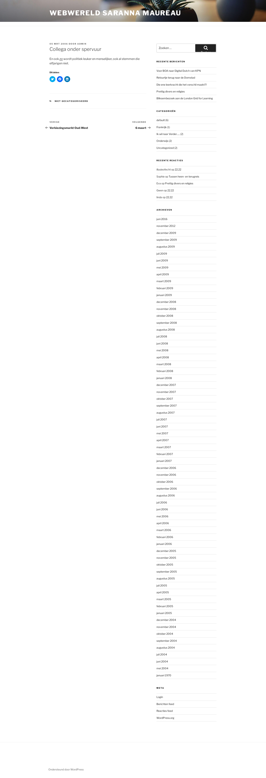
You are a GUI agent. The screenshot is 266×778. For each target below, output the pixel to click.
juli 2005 (161, 585)
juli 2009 (161, 253)
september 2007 (166, 405)
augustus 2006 (165, 495)
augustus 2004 (165, 647)
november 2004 (166, 626)
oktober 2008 (164, 315)
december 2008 (166, 301)
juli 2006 (161, 502)
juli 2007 (161, 419)
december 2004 (166, 619)
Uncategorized (165, 147)
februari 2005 (164, 606)
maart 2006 (163, 530)
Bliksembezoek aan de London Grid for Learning (184, 98)
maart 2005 (163, 599)
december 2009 (166, 232)
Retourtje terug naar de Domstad (175, 77)
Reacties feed (164, 710)
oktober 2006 (164, 481)
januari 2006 (164, 543)
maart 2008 (163, 364)
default (160, 120)
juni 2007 (162, 426)
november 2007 (166, 391)
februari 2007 (164, 454)
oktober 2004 (164, 633)
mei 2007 (162, 433)
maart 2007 (163, 447)
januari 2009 (164, 295)
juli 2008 (161, 336)
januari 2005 (164, 613)
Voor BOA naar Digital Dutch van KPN (178, 70)
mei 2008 (162, 350)
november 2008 (166, 308)
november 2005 (166, 557)
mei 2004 (162, 668)
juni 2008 (162, 343)
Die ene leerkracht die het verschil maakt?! (181, 84)
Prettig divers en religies (170, 91)
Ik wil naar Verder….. (168, 134)
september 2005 (166, 571)
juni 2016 (161, 219)
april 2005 (162, 592)
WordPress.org (165, 717)
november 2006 (166, 474)
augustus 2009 (165, 246)
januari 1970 (163, 675)
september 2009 (166, 239)
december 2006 (166, 467)
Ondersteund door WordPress (66, 769)
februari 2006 (164, 537)
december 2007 (166, 384)
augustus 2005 (165, 578)
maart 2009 (163, 281)
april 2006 (162, 523)
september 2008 (166, 322)
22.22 (178, 169)
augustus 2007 (165, 412)
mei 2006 (162, 516)
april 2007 (162, 440)
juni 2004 (162, 661)
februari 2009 (164, 288)
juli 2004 (161, 654)
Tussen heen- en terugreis (184, 176)
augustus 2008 (165, 329)
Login (159, 696)
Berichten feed (165, 704)
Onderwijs (162, 140)
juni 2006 (162, 509)
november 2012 (165, 225)
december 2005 (166, 550)
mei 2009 (162, 267)
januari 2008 (164, 378)
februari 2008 (164, 371)
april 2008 (162, 357)
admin (81, 44)
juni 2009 (162, 260)
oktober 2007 (164, 398)
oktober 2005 (164, 564)
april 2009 (162, 274)
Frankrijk (161, 127)
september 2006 (166, 488)
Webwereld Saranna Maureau (115, 13)
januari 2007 (164, 460)
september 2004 (166, 640)
